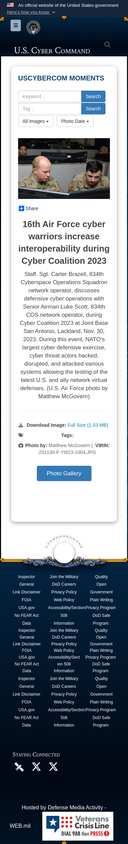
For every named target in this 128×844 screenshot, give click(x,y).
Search (93, 96)
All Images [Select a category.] (36, 121)
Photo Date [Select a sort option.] (75, 121)
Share (28, 208)
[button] (31, 12)
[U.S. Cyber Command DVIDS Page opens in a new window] (19, 766)
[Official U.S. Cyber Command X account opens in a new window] (36, 768)
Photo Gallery (64, 473)
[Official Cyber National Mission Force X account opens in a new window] (53, 768)
